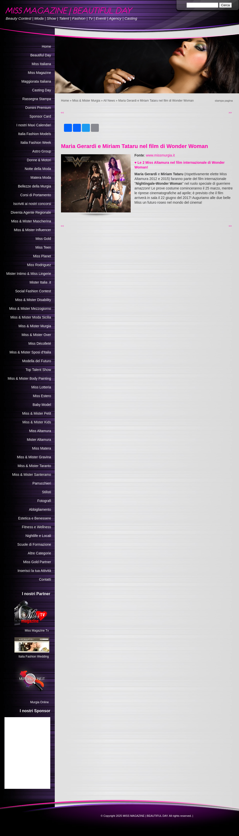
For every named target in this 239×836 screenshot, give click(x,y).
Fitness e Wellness (36, 527)
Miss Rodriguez (39, 265)
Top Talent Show (38, 370)
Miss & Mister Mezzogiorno (30, 309)
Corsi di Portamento (35, 195)
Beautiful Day (40, 55)
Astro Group (41, 151)
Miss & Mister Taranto (34, 466)
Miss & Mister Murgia (86, 100)
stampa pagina (224, 100)
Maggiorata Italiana (36, 81)
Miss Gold (43, 239)
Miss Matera (41, 448)
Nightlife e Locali (38, 536)
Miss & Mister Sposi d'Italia (30, 352)
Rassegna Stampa (36, 99)
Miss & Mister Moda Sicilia (30, 317)
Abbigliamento (40, 509)
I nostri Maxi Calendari (33, 125)
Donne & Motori (39, 160)
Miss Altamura (40, 431)
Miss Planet (42, 256)
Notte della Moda (38, 169)
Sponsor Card (40, 116)
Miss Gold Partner (37, 562)
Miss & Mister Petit (36, 413)
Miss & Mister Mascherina (31, 221)
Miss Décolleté (39, 343)
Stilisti (46, 492)
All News (109, 100)
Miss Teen (43, 247)
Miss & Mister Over (36, 335)
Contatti (45, 579)
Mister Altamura (39, 440)
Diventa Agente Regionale (31, 212)
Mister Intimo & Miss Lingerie (28, 274)
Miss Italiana (41, 64)
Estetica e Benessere (34, 518)
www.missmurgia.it (160, 155)
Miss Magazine (39, 73)
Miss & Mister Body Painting (29, 378)
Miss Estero (42, 396)
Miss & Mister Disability (33, 300)
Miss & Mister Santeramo (31, 475)
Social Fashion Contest (33, 291)
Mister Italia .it (40, 282)
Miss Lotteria (41, 387)
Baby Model (42, 405)
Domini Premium (38, 108)
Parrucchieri (41, 483)
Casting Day (41, 90)
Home (65, 100)
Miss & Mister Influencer (32, 230)
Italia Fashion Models (34, 134)
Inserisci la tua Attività (34, 571)
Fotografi (44, 501)
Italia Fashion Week (35, 143)
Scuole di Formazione (34, 544)
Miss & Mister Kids (36, 422)
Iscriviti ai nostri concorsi (32, 204)
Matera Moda (41, 177)
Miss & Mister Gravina (34, 457)
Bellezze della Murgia (34, 186)
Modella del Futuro (36, 361)
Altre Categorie (39, 553)
